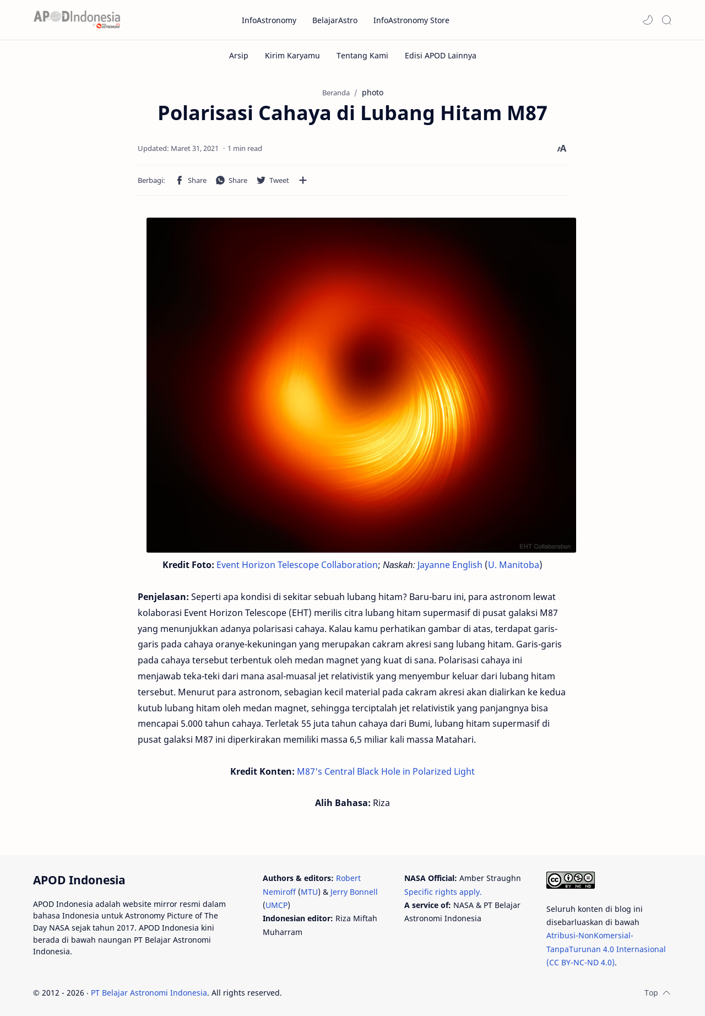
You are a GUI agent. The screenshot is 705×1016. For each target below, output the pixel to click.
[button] (647, 20)
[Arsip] (238, 55)
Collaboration (349, 565)
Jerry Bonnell (354, 892)
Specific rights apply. (443, 892)
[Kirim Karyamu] (292, 55)
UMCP (276, 905)
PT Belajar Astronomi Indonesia (149, 992)
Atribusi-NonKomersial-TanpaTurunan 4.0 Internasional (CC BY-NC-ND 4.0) (606, 949)
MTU (309, 892)
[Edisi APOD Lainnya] (440, 55)
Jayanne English (449, 565)
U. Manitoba (513, 565)
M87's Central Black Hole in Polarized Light (386, 771)
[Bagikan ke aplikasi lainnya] (303, 180)
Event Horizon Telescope (267, 565)
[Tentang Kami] (362, 55)
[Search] (666, 20)
